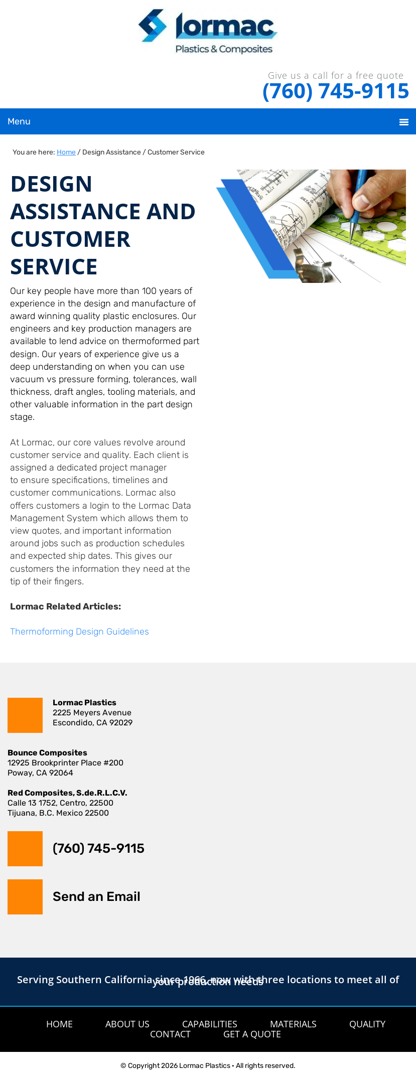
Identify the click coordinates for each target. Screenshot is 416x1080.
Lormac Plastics (208, 35)
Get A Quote (252, 1034)
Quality (367, 1024)
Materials (293, 1024)
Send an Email (97, 896)
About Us (127, 1024)
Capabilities (209, 1024)
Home (59, 1024)
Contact (170, 1034)
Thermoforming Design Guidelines (79, 631)
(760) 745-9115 (335, 90)
